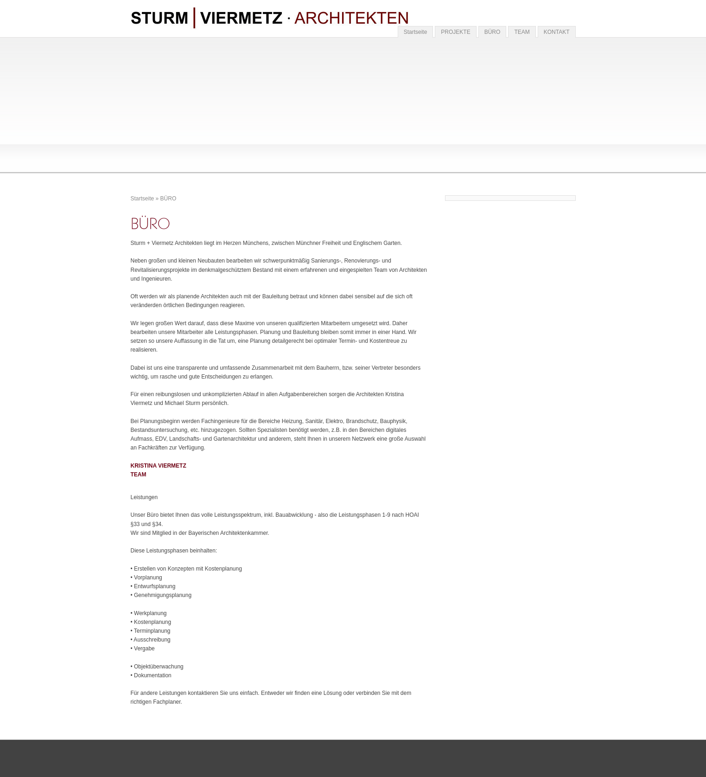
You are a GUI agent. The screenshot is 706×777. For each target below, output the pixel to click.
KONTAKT (557, 32)
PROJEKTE (455, 32)
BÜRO (492, 32)
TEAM (521, 32)
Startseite (415, 32)
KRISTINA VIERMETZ (158, 465)
